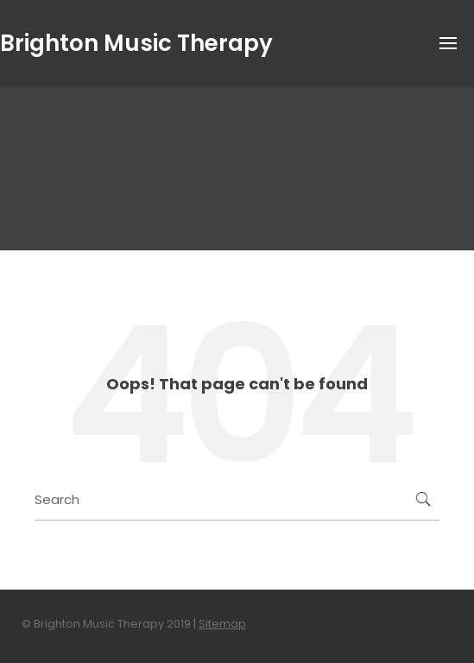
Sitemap (222, 624)
